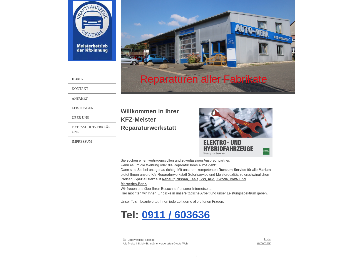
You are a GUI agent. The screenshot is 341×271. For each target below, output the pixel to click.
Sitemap (149, 239)
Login (267, 239)
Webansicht (264, 243)
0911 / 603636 (176, 215)
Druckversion (133, 239)
